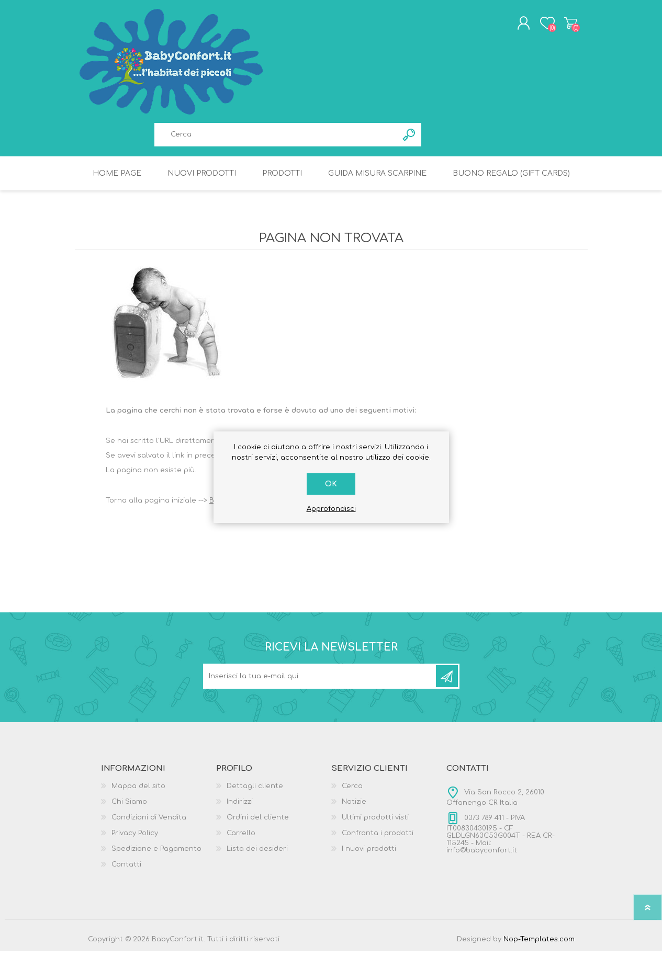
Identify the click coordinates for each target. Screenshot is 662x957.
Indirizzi (240, 807)
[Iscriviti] (320, 682)
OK (331, 484)
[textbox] (276, 137)
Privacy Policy (134, 838)
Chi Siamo (129, 807)
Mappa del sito (138, 791)
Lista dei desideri (257, 854)
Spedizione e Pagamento (156, 854)
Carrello (563, 25)
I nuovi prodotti (369, 854)
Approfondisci (331, 508)
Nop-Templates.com (539, 945)
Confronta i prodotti (377, 838)
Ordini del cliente (258, 823)
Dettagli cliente (255, 791)
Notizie (354, 807)
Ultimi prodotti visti (375, 823)
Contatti (126, 870)
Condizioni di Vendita (148, 823)
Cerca (352, 791)
